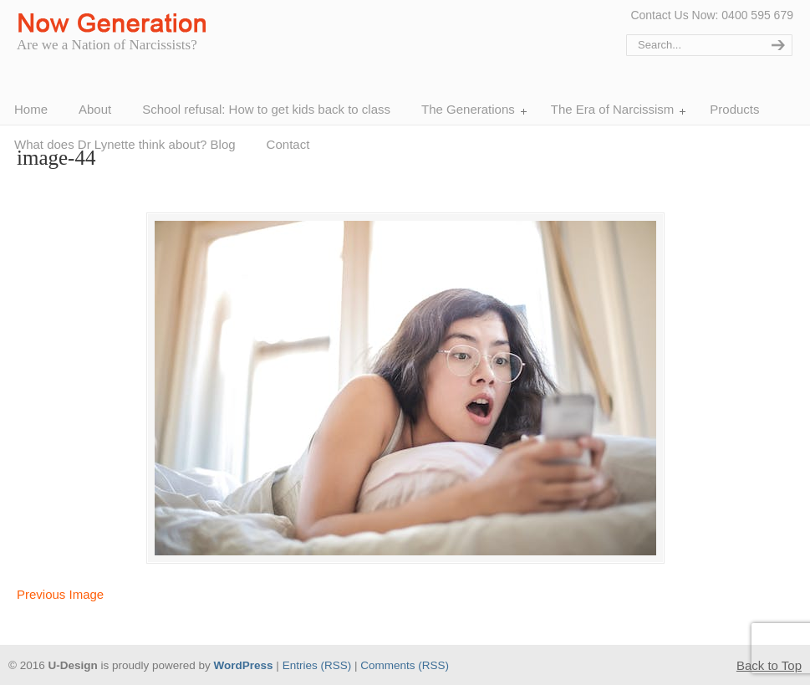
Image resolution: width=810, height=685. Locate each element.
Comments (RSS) (404, 665)
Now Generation (116, 23)
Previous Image (60, 594)
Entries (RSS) (317, 665)
